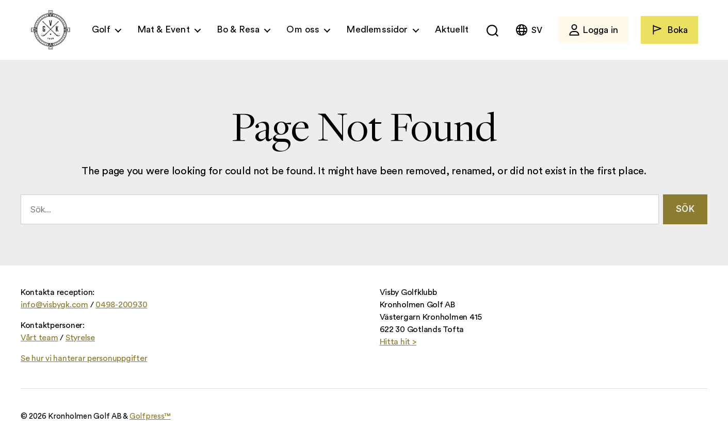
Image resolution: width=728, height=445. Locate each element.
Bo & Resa (238, 29)
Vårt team (39, 338)
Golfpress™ (150, 416)
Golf (101, 29)
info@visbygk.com (54, 305)
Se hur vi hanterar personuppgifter (84, 358)
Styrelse (80, 338)
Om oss (302, 29)
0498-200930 (121, 305)
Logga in (593, 30)
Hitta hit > (398, 342)
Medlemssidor (377, 29)
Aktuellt (451, 29)
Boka (669, 30)
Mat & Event (163, 29)
